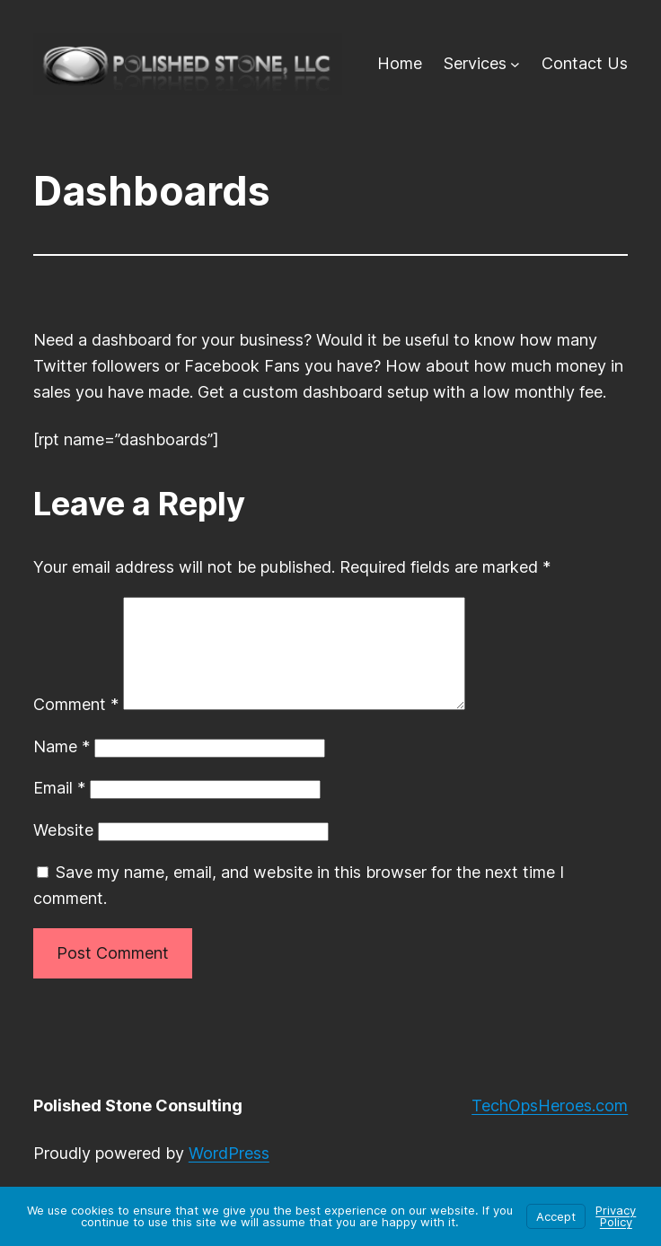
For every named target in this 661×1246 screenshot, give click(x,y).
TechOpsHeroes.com (550, 1127)
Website (63, 851)
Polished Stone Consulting (137, 1127)
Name (61, 768)
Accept (556, 1216)
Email (59, 809)
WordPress (229, 1174)
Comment (76, 725)
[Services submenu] (515, 64)
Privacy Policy (615, 1216)
